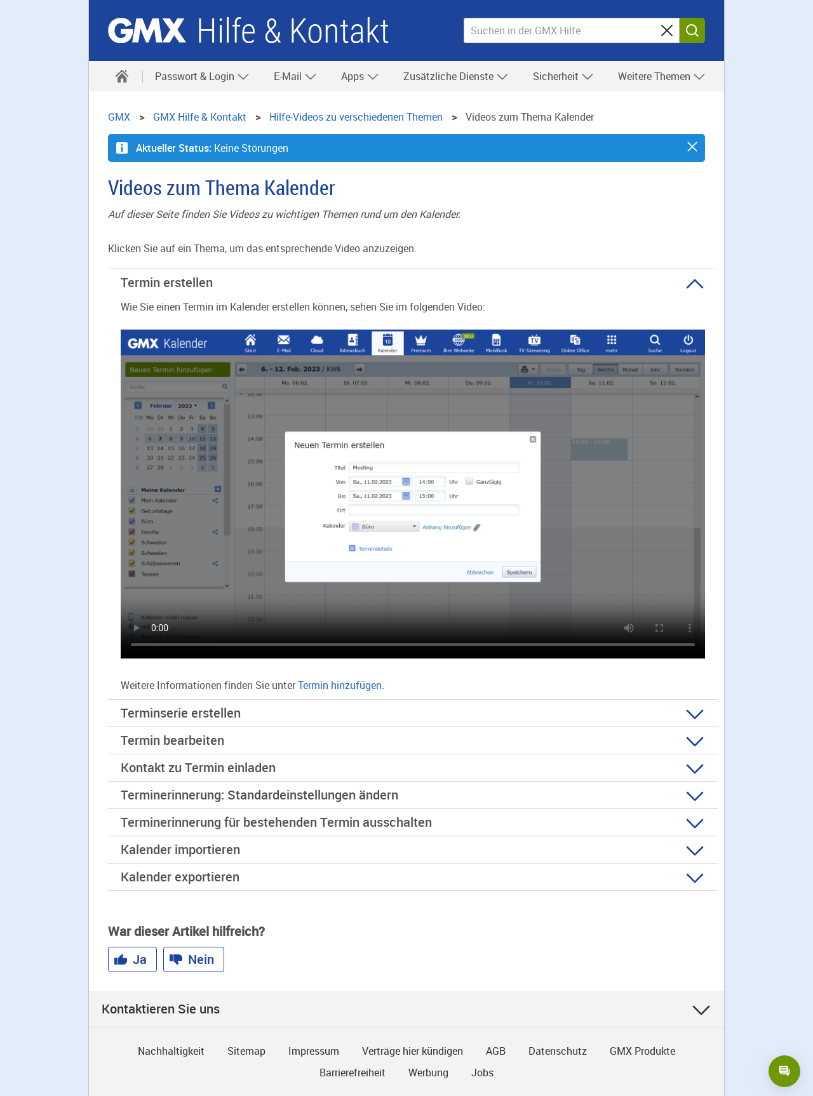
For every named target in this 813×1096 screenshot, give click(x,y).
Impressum (313, 1051)
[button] (692, 146)
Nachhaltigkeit (171, 1051)
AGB (496, 1051)
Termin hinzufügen (340, 685)
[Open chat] (784, 1071)
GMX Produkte (642, 1051)
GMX (147, 30)
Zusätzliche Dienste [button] (456, 76)
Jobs (482, 1072)
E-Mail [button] (295, 76)
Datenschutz (557, 1051)
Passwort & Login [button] (202, 76)
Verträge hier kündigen (412, 1051)
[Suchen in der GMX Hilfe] (572, 30)
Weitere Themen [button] (662, 76)
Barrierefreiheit (352, 1072)
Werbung (428, 1072)
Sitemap (246, 1051)
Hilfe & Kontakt (292, 31)
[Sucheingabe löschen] (667, 30)
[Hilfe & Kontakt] (122, 76)
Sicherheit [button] (563, 76)
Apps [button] (360, 76)
